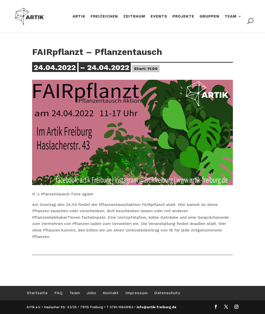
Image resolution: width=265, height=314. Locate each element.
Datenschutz (167, 292)
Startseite (37, 292)
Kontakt (111, 292)
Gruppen (209, 17)
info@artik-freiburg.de (156, 307)
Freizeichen (104, 17)
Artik (79, 17)
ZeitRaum (134, 17)
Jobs (91, 292)
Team (231, 17)
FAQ (58, 292)
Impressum (136, 292)
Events (159, 17)
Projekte (183, 17)
